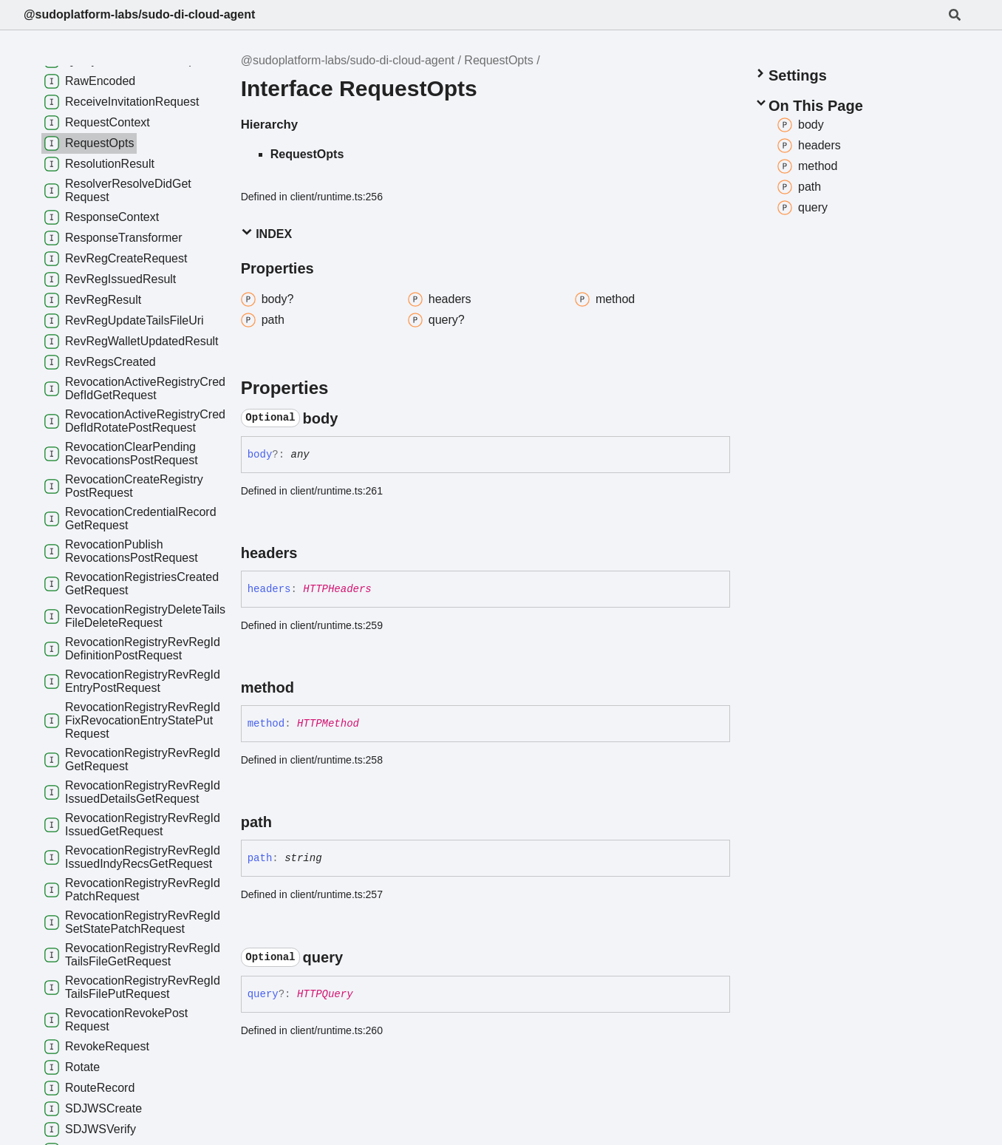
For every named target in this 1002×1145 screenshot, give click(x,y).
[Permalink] (351, 418)
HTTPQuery (325, 994)
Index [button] (266, 233)
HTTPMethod (328, 724)
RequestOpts (498, 60)
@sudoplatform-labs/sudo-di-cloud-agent (139, 14)
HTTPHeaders (337, 589)
